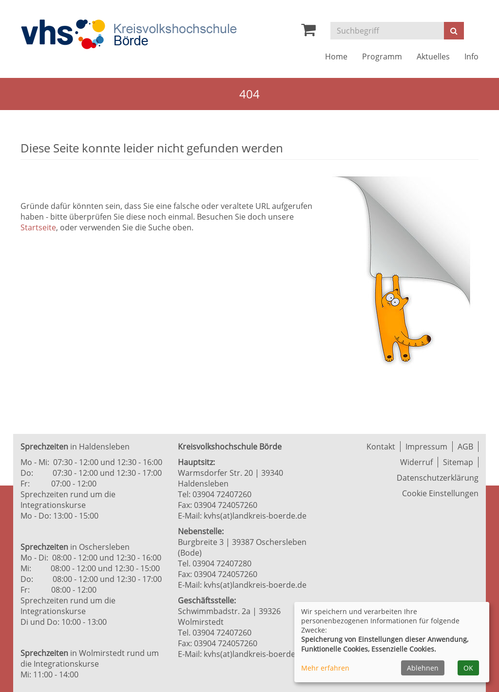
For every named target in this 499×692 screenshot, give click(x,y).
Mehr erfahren (325, 668)
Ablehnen (423, 668)
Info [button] (471, 56)
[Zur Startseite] (128, 34)
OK (468, 668)
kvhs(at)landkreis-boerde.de (255, 515)
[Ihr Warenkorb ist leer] (308, 32)
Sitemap (458, 462)
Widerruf (416, 462)
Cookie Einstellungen (440, 493)
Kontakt (380, 446)
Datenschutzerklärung (438, 477)
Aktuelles (433, 56)
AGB (465, 446)
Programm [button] (382, 56)
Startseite (38, 227)
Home (336, 56)
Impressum (426, 446)
